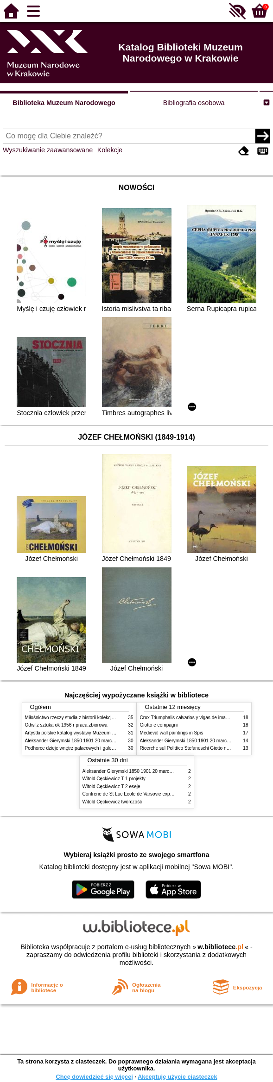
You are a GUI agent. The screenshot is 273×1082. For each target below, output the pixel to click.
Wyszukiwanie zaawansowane (48, 150)
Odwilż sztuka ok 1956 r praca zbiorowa (66, 725)
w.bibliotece (220, 947)
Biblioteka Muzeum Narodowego (64, 102)
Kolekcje (109, 150)
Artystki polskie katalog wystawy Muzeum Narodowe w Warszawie (93, 732)
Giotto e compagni (159, 725)
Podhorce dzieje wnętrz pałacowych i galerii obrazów (79, 748)
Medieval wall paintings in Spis (171, 732)
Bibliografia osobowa (194, 102)
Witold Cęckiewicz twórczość (112, 801)
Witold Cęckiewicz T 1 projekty (114, 778)
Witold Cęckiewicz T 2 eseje (111, 786)
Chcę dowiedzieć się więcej (94, 1076)
